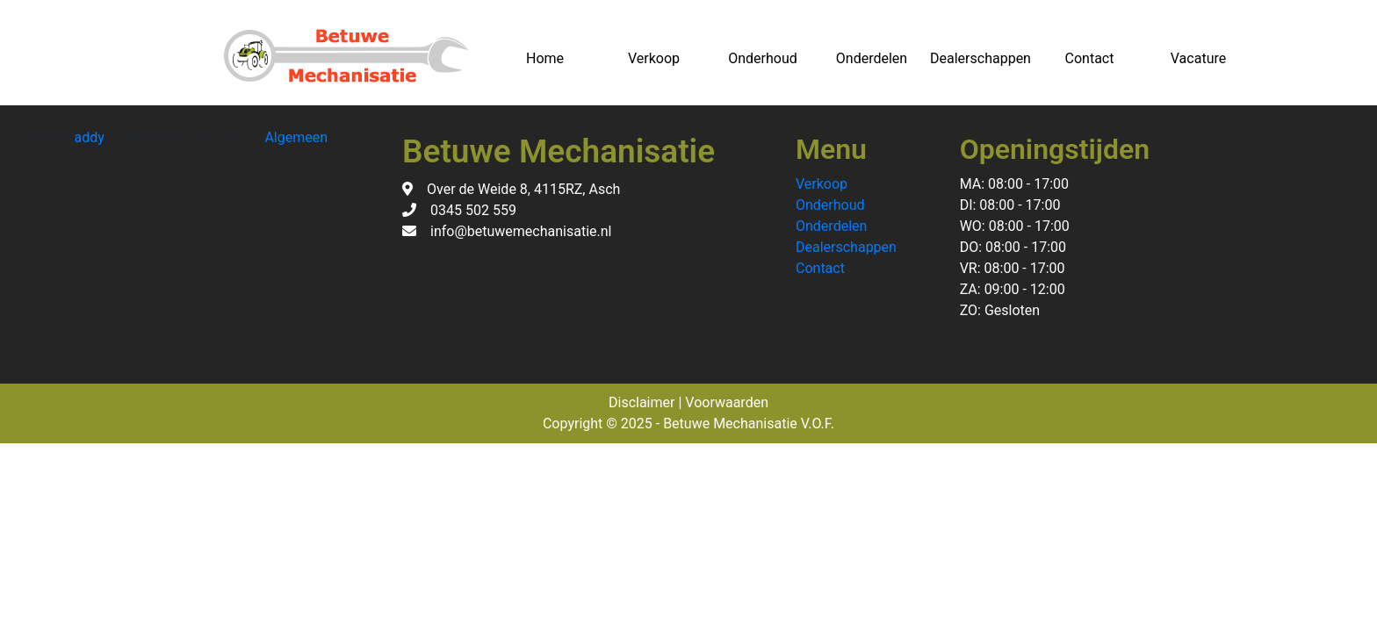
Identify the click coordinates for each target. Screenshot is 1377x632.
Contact (1089, 58)
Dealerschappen (980, 58)
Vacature (1198, 58)
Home (545, 58)
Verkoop (654, 58)
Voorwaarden (726, 402)
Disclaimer (641, 402)
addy (90, 137)
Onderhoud (762, 58)
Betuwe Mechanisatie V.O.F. (748, 423)
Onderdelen (871, 58)
